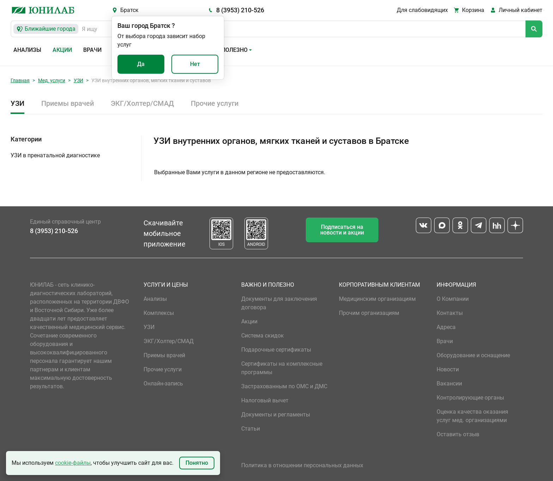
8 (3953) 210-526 (240, 10)
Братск (129, 10)
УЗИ (78, 80)
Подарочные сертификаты (276, 349)
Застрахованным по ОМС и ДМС (284, 386)
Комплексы (159, 313)
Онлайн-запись (163, 383)
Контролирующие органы (470, 397)
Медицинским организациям (377, 299)
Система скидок (262, 335)
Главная (20, 80)
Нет (195, 64)
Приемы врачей (67, 103)
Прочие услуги (214, 103)
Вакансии (449, 383)
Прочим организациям (369, 313)
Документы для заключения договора (279, 303)
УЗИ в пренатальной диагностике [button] (55, 155)
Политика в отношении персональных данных (302, 465)
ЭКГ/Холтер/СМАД (142, 103)
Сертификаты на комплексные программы (281, 368)
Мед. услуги (51, 80)
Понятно (197, 462)
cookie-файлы (73, 462)
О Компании (453, 299)
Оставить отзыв (458, 434)
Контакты (450, 313)
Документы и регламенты (275, 414)
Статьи (250, 428)
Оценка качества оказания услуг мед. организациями (472, 416)
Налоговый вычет (264, 400)
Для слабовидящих (422, 10)
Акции (62, 50)
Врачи (92, 50)
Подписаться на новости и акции (342, 230)
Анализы (27, 50)
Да (141, 64)
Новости (448, 369)
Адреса (446, 327)
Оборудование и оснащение (473, 355)
